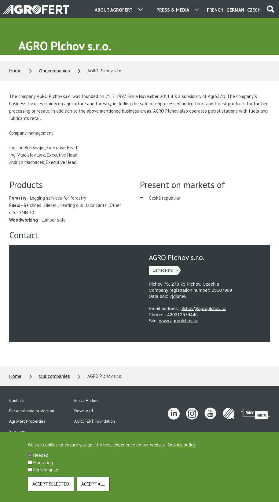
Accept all (93, 484)
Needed (40, 456)
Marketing (43, 463)
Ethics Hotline (86, 400)
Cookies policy (181, 445)
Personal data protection (31, 411)
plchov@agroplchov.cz (203, 308)
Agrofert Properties (27, 421)
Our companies (54, 70)
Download (83, 411)
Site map (17, 431)
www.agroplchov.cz (178, 320)
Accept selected (50, 484)
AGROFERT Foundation (94, 421)
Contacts (16, 400)
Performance (45, 470)
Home (15, 70)
